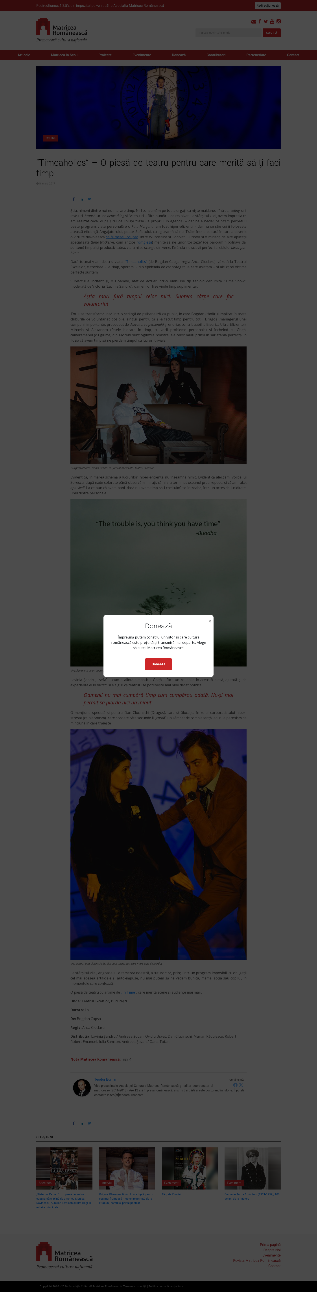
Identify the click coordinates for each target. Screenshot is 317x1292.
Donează (158, 664)
